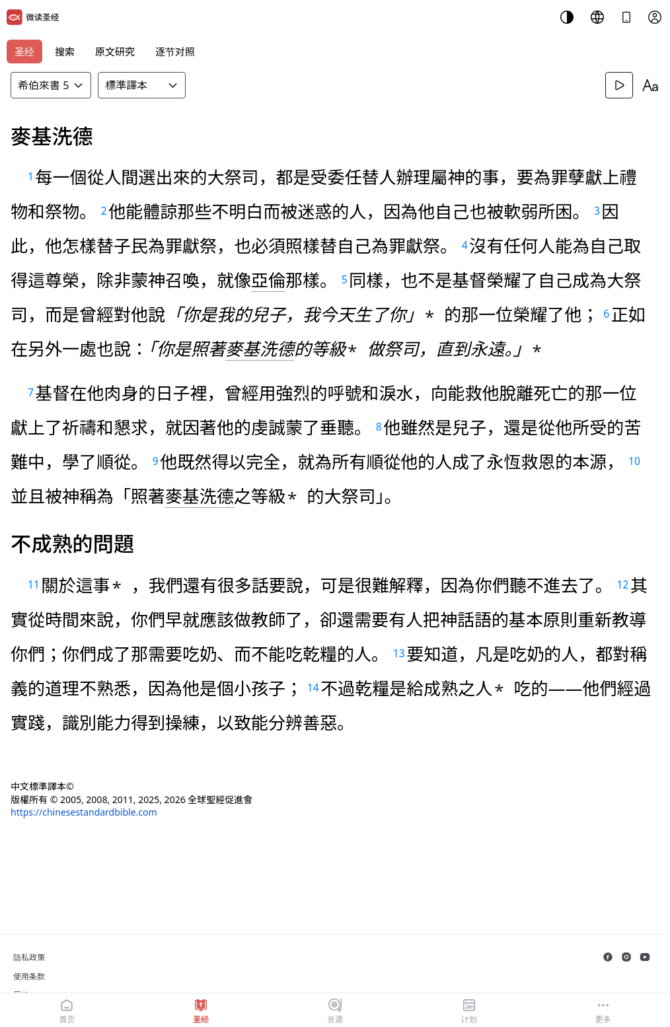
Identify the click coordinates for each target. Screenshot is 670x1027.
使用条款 (29, 976)
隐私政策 (29, 957)
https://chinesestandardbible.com (84, 812)
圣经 (24, 51)
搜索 (65, 51)
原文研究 (115, 51)
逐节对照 (175, 51)
